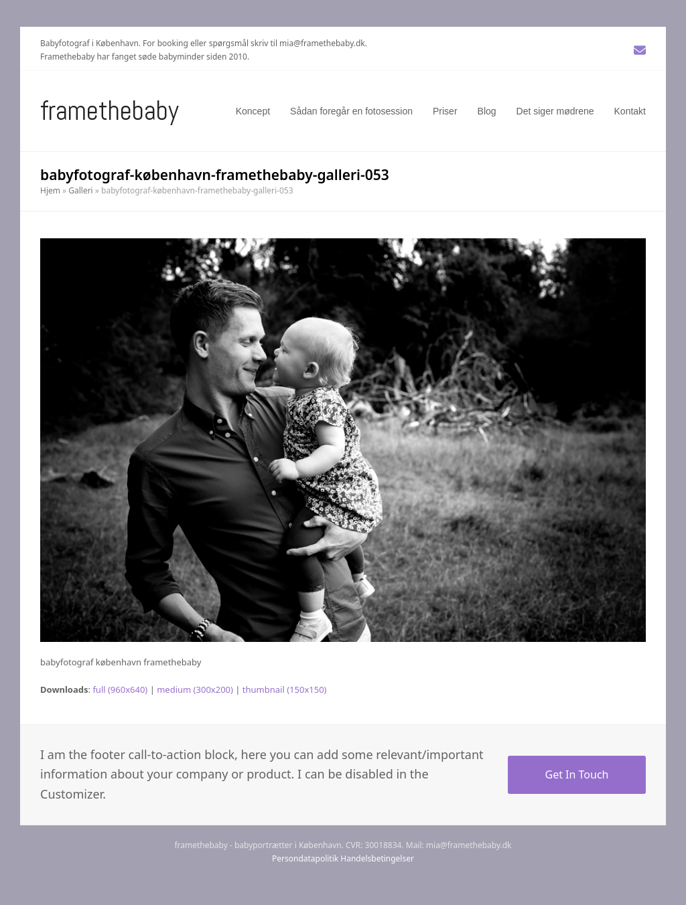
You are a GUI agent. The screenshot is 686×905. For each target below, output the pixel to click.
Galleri (80, 190)
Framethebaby (109, 111)
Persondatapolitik (305, 858)
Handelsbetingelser (377, 858)
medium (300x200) (195, 689)
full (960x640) (119, 689)
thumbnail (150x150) (285, 689)
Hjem (50, 190)
